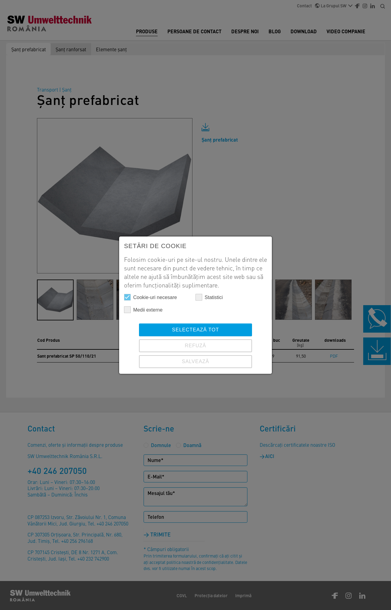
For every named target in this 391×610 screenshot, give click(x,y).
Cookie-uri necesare (150, 297)
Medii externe (143, 309)
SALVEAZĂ (195, 361)
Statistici (209, 297)
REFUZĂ (195, 345)
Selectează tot (195, 329)
